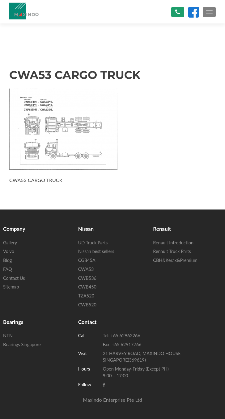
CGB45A (87, 260)
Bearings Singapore (22, 344)
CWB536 (87, 278)
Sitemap (11, 286)
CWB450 (87, 286)
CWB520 (87, 304)
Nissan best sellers (96, 251)
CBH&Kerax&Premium (175, 260)
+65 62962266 (124, 335)
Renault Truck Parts (172, 251)
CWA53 (86, 269)
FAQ (7, 269)
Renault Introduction (173, 242)
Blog (7, 260)
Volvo (8, 251)
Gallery (10, 242)
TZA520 (86, 295)
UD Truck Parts (93, 242)
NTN (8, 335)
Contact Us (14, 278)
